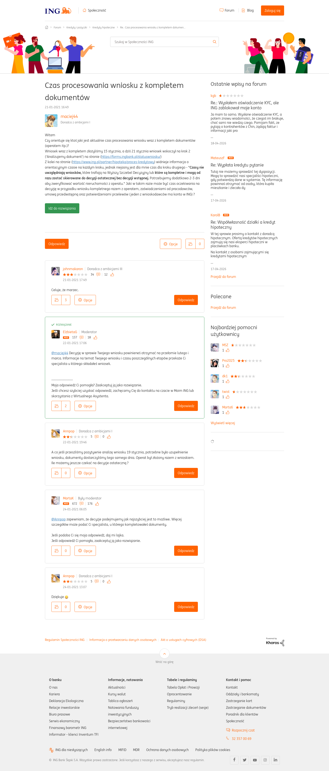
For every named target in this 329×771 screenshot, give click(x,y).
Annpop (68, 431)
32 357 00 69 (241, 739)
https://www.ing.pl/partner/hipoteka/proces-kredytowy (113, 162)
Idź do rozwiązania (62, 208)
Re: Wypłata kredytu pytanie (237, 165)
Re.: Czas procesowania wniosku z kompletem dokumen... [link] (152, 27)
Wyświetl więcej (223, 423)
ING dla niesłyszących (71, 750)
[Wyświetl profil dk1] (226, 376)
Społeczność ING (46, 27)
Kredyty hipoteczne (104, 27)
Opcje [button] (173, 244)
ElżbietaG (70, 332)
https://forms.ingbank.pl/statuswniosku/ (131, 156)
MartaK (68, 498)
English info (103, 750)
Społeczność (97, 10)
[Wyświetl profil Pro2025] (229, 360)
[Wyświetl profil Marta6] (228, 407)
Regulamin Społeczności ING (65, 640)
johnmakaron (73, 269)
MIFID (122, 750)
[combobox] (164, 42)
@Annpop (58, 519)
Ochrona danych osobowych (167, 750)
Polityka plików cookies (212, 750)
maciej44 (69, 116)
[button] (190, 244)
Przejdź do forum (223, 277)
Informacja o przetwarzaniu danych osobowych (123, 640)
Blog (250, 10)
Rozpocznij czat (243, 730)
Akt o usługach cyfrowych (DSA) (183, 640)
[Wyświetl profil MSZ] (226, 345)
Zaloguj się (273, 10)
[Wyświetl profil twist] (227, 391)
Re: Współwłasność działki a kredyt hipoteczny (243, 225)
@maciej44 (59, 353)
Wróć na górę (164, 662)
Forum (229, 10)
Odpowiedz (56, 244)
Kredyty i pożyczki (77, 27)
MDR (136, 750)
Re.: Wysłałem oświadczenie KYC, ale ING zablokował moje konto (245, 105)
